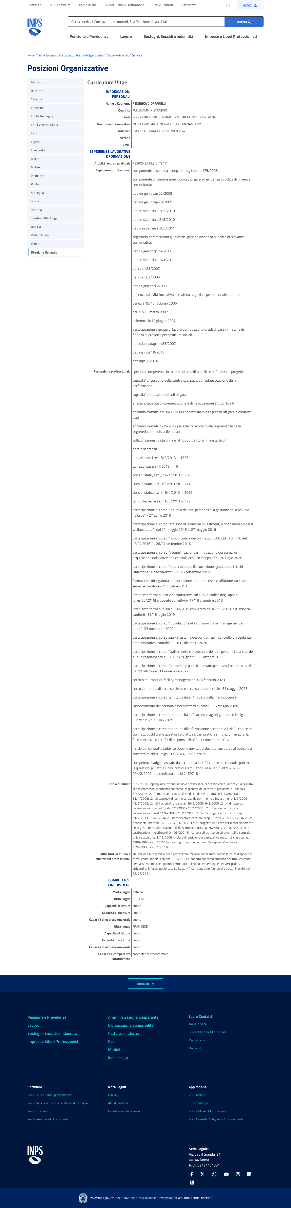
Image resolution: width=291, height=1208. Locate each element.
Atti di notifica (118, 1103)
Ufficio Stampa (199, 1103)
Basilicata (37, 90)
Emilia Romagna (42, 116)
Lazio (34, 133)
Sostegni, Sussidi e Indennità (168, 36)
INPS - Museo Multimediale (207, 1111)
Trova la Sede (198, 1023)
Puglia (35, 184)
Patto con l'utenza (123, 1033)
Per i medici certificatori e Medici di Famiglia (57, 1103)
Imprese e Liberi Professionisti (231, 36)
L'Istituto (35, 4)
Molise (35, 167)
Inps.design (118, 1057)
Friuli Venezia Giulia (44, 124)
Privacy (113, 1094)
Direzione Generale (117, 55)
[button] (250, 5)
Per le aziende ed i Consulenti (47, 1119)
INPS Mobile (197, 1094)
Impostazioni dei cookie (124, 1111)
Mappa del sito (198, 1040)
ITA (231, 4)
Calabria (36, 99)
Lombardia (38, 150)
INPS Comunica (60, 4)
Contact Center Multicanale (207, 1032)
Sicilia (35, 201)
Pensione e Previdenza (89, 36)
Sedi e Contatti (163, 4)
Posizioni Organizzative (89, 55)
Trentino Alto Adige (44, 218)
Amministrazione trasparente (133, 1017)
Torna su (145, 983)
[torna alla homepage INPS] (34, 25)
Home (31, 55)
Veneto (35, 243)
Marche (36, 158)
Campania (37, 107)
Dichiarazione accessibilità (130, 1025)
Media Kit (195, 1048)
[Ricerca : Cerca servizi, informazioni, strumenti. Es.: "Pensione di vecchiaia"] (244, 22)
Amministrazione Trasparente (55, 55)
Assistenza (188, 4)
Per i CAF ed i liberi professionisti (50, 1094)
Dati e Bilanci (88, 4)
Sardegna (37, 192)
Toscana (36, 209)
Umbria (36, 226)
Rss (111, 1041)
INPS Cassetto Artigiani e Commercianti (216, 1119)
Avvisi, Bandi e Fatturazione (125, 4)
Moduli (114, 1049)
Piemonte (37, 175)
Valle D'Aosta (40, 235)
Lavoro (126, 36)
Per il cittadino (37, 1111)
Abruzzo (36, 82)
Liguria (35, 141)
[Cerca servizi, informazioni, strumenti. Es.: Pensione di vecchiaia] (165, 22)
